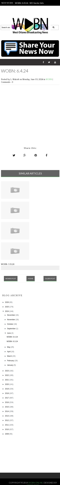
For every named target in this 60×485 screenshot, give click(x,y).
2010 (7, 429)
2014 (7, 411)
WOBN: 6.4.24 (12, 337)
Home (30, 278)
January (10, 365)
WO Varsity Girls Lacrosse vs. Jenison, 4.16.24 (29, 7)
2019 (7, 389)
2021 (7, 380)
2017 (7, 398)
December (11, 315)
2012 (7, 420)
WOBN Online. (36, 482)
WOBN (49, 79)
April (9, 352)
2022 (7, 375)
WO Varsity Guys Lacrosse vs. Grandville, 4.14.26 (27, 15)
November (11, 320)
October (10, 324)
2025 (7, 307)
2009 (7, 434)
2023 (7, 371)
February (10, 361)
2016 (7, 402)
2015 (7, 407)
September (11, 329)
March (9, 356)
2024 (7, 311)
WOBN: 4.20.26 (21, 3)
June (9, 333)
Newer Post (10, 278)
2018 (7, 393)
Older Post (50, 278)
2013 (7, 416)
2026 (7, 302)
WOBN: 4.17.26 (28, 11)
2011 (7, 425)
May (9, 347)
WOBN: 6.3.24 (12, 341)
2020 (7, 384)
